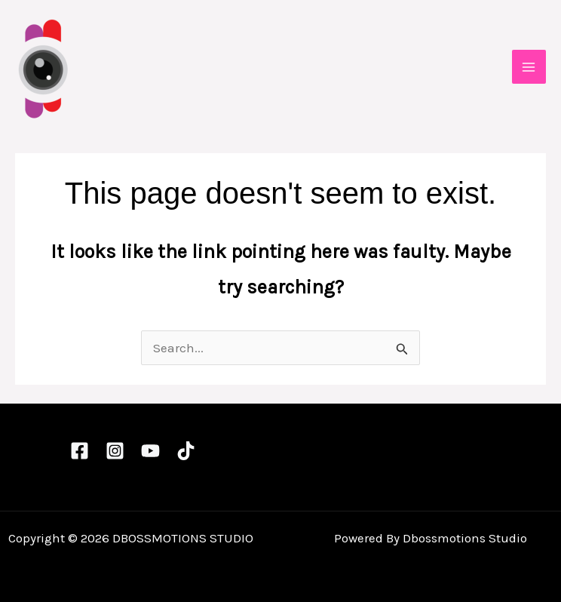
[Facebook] (79, 450)
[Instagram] (115, 450)
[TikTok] (185, 450)
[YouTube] (150, 450)
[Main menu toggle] (529, 67)
